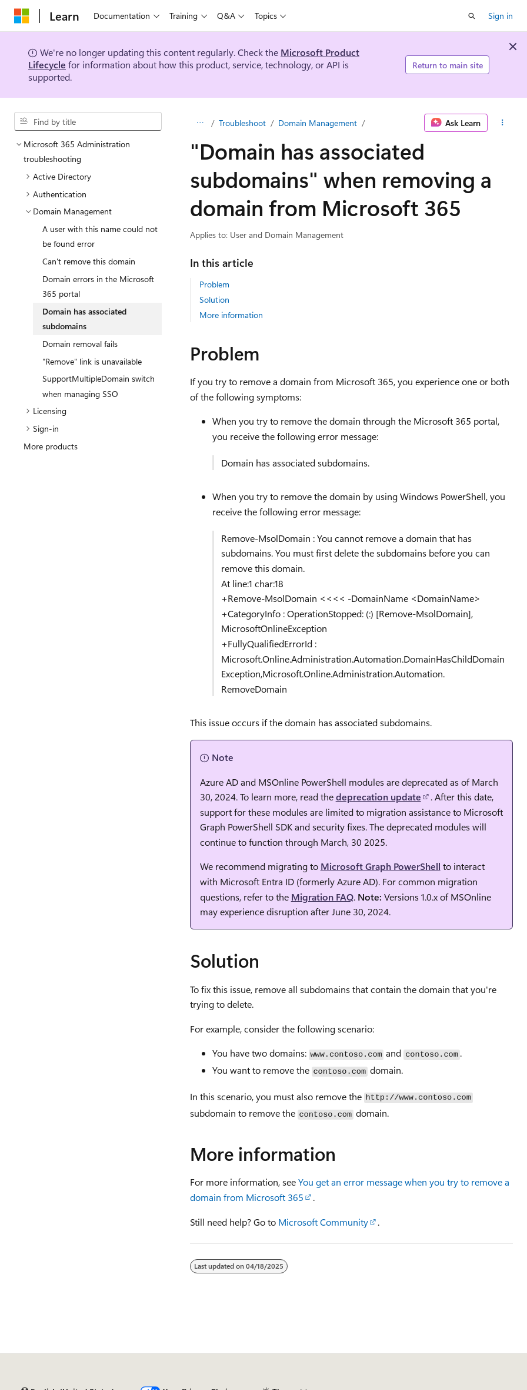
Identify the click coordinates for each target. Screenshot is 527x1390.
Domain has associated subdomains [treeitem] (84, 319)
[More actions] (502, 123)
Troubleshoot (242, 122)
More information (231, 314)
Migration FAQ (322, 897)
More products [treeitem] (51, 446)
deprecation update (378, 796)
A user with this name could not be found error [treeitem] (100, 236)
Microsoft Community (323, 1222)
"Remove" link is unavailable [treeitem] (92, 361)
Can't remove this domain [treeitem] (88, 261)
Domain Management (317, 122)
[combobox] (88, 121)
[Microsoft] (21, 16)
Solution (214, 299)
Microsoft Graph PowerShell (381, 866)
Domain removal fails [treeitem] (80, 343)
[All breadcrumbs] (200, 123)
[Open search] (471, 16)
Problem (214, 284)
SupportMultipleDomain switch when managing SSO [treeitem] (98, 386)
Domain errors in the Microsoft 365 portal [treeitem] (98, 286)
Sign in (500, 15)
